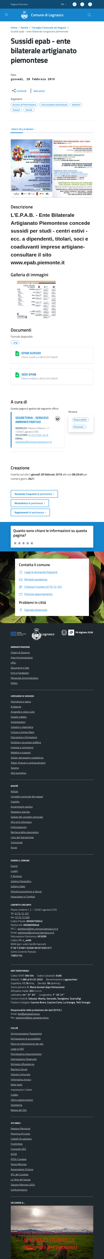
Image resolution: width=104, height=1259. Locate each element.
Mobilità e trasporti (21, 752)
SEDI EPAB (28, 374)
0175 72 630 (22, 917)
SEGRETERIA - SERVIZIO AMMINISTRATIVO (31, 419)
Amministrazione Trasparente (26, 1033)
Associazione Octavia (22, 1169)
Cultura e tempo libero (22, 732)
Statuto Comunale (20, 1074)
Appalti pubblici (19, 717)
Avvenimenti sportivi (22, 807)
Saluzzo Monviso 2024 (23, 1185)
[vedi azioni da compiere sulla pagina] (37, 90)
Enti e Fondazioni (20, 673)
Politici (14, 683)
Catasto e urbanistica (22, 727)
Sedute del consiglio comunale (27, 817)
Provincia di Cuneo (20, 1134)
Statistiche (16, 1105)
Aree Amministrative (22, 657)
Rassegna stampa (20, 812)
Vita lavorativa (18, 773)
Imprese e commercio (22, 747)
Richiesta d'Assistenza (22, 1064)
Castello (15, 801)
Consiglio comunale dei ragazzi (27, 796)
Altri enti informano (21, 822)
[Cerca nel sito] (89, 15)
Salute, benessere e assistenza (27, 758)
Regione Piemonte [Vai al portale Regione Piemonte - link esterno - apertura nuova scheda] (19, 4)
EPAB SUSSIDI (31, 353)
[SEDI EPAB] (17, 374)
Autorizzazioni (18, 722)
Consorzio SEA (18, 1149)
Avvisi (14, 847)
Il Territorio (16, 876)
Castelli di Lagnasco (21, 1139)
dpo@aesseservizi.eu (29, 1014)
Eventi (14, 866)
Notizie (14, 791)
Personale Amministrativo (24, 678)
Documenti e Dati (20, 668)
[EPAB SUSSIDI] (17, 353)
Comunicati (17, 842)
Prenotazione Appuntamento (26, 1054)
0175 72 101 (22, 913)
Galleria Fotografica (21, 881)
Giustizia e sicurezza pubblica (26, 742)
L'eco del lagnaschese (22, 837)
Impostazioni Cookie (21, 1090)
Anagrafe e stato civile (23, 712)
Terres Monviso (19, 1164)
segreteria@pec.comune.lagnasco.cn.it (37, 929)
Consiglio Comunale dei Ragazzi (49, 27)
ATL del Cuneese (19, 1174)
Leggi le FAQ (17, 1049)
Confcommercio (19, 1190)
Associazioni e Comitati (23, 896)
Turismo (15, 768)
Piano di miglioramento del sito (27, 1044)
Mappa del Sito (19, 1110)
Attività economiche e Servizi (26, 891)
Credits (14, 1095)
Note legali (16, 1084)
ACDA (14, 1154)
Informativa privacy (21, 1079)
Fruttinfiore (17, 1144)
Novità (24, 27)
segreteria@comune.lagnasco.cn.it (33, 442)
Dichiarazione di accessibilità (25, 1039)
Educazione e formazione (24, 737)
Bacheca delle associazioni (25, 832)
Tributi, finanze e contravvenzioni (28, 763)
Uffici (13, 663)
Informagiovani (19, 827)
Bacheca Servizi (19, 1069)
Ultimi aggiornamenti (22, 1100)
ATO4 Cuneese (18, 1159)
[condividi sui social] (19, 90)
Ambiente (16, 707)
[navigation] (6, 15)
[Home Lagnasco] (40, 15)
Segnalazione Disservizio (24, 1059)
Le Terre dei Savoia (20, 1179)
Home (14, 27)
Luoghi (14, 871)
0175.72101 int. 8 (38, 435)
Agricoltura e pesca (21, 701)
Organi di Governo (20, 652)
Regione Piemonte (20, 1128)
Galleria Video (18, 886)
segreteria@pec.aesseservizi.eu (32, 1018)
